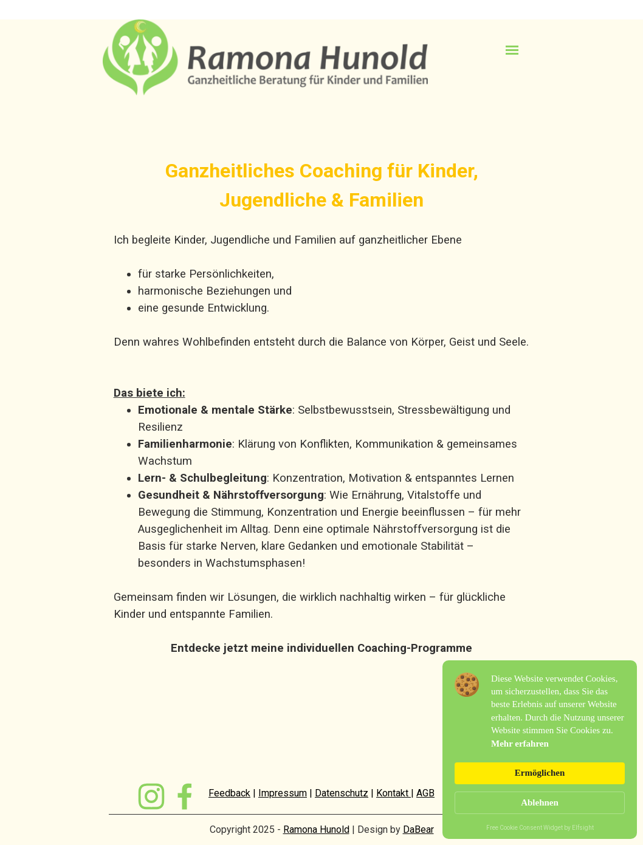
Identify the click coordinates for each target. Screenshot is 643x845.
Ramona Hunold (316, 829)
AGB (425, 793)
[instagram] (151, 796)
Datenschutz (341, 793)
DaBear (418, 829)
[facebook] (185, 796)
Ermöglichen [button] (540, 773)
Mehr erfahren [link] (520, 743)
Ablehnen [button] (540, 802)
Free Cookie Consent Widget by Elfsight (540, 828)
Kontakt (393, 793)
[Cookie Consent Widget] (539, 749)
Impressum (282, 793)
